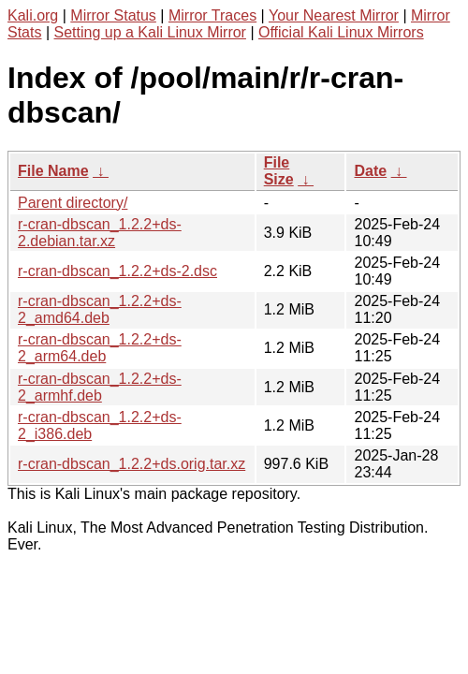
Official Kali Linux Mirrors (341, 32)
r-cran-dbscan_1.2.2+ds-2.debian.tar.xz (100, 232)
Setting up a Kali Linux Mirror (150, 32)
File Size (279, 170)
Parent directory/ (72, 203)
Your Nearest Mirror (334, 15)
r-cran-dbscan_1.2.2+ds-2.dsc (117, 271)
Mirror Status (113, 15)
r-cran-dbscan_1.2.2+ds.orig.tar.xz (131, 464)
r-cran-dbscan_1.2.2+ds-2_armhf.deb (100, 387)
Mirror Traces (212, 15)
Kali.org (32, 15)
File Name (53, 171)
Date (370, 171)
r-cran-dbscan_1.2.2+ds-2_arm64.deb (100, 347)
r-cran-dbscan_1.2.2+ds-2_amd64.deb (100, 309)
